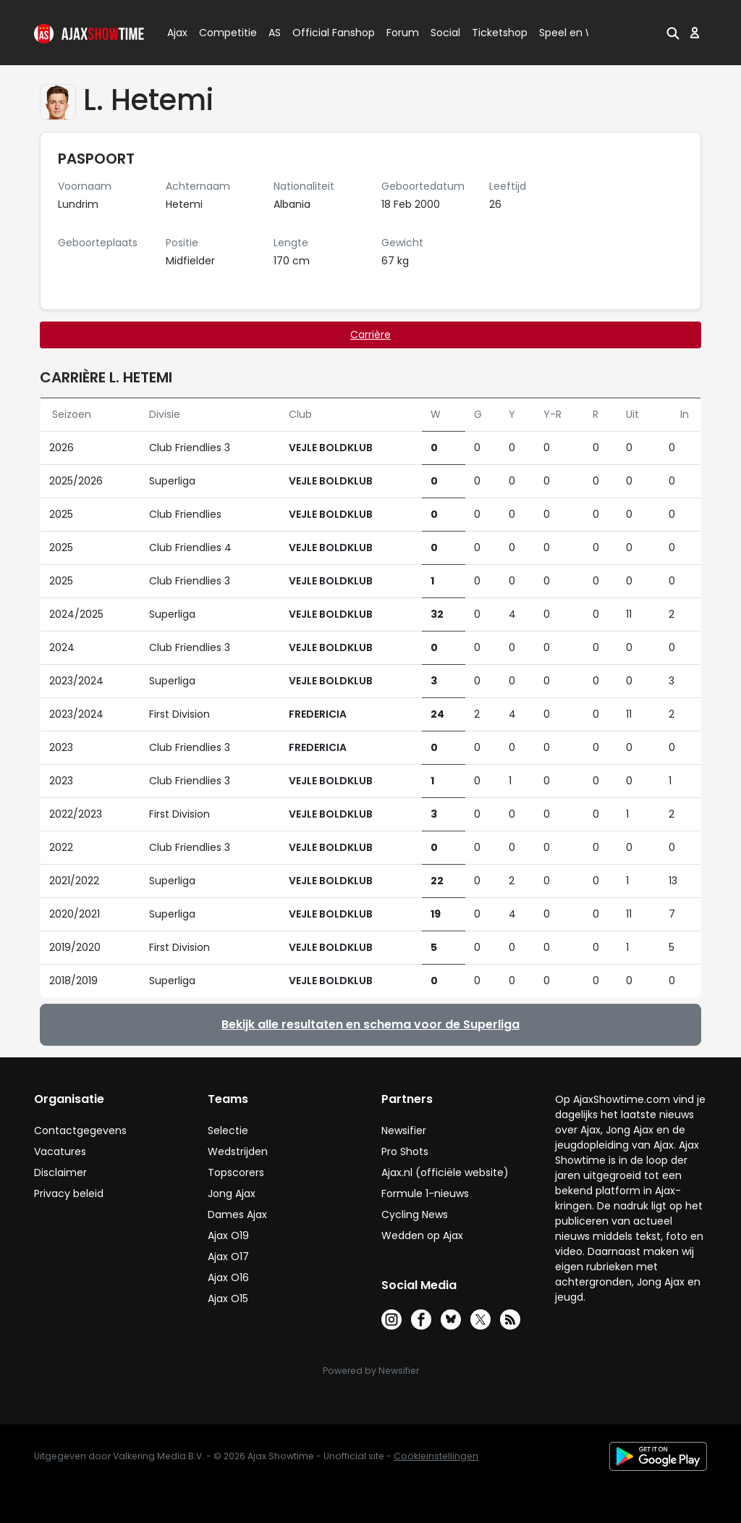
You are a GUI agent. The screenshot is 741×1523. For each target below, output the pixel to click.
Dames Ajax (237, 1214)
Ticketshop (500, 32)
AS (274, 32)
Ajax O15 (228, 1298)
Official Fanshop (324, 32)
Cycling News (414, 1214)
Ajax (176, 32)
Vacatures (60, 1151)
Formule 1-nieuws (425, 1193)
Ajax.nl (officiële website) (445, 1172)
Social (443, 32)
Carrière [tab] (370, 334)
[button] (672, 32)
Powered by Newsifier (371, 1370)
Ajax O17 (228, 1256)
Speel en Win (571, 32)
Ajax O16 (228, 1277)
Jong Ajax (231, 1193)
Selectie (228, 1130)
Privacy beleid (68, 1193)
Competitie (222, 32)
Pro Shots (404, 1151)
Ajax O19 (228, 1235)
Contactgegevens (80, 1130)
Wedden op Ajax (422, 1235)
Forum (402, 32)
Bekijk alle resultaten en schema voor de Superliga (370, 1024)
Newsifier (403, 1130)
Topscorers (236, 1172)
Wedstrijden (238, 1151)
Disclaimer (60, 1172)
